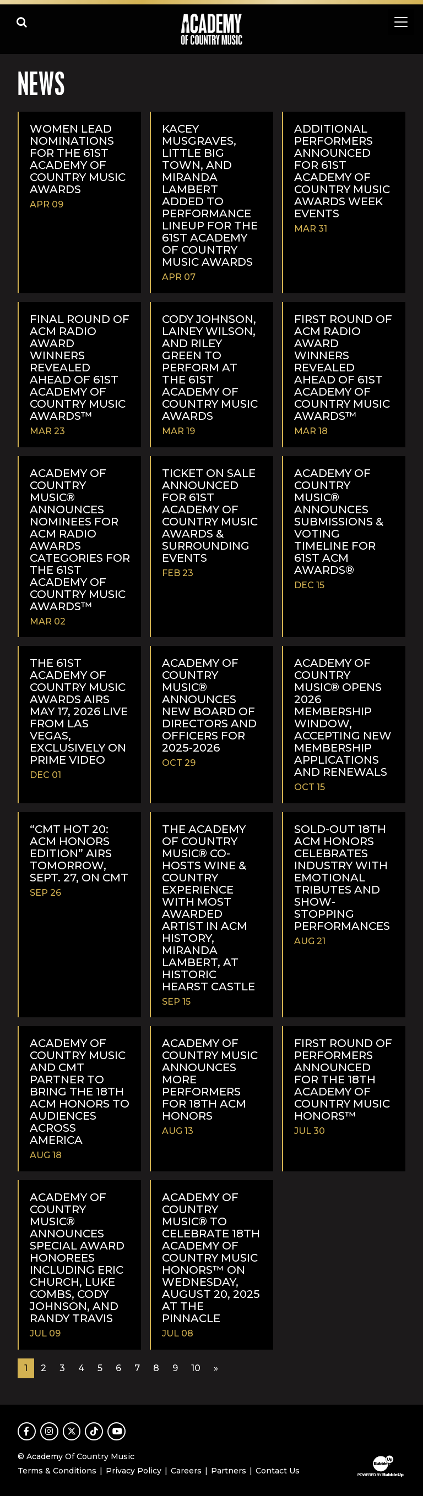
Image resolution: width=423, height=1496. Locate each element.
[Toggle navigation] (401, 22)
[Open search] (22, 22)
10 (195, 1368)
